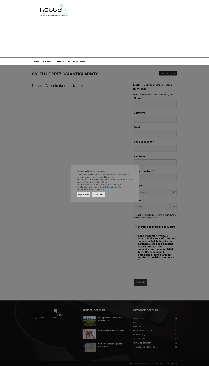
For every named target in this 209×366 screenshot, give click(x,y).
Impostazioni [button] (83, 194)
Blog (36, 61)
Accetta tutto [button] (98, 194)
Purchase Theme (76, 61)
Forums (47, 61)
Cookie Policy (110, 189)
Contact (59, 61)
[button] (174, 61)
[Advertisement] (104, 38)
